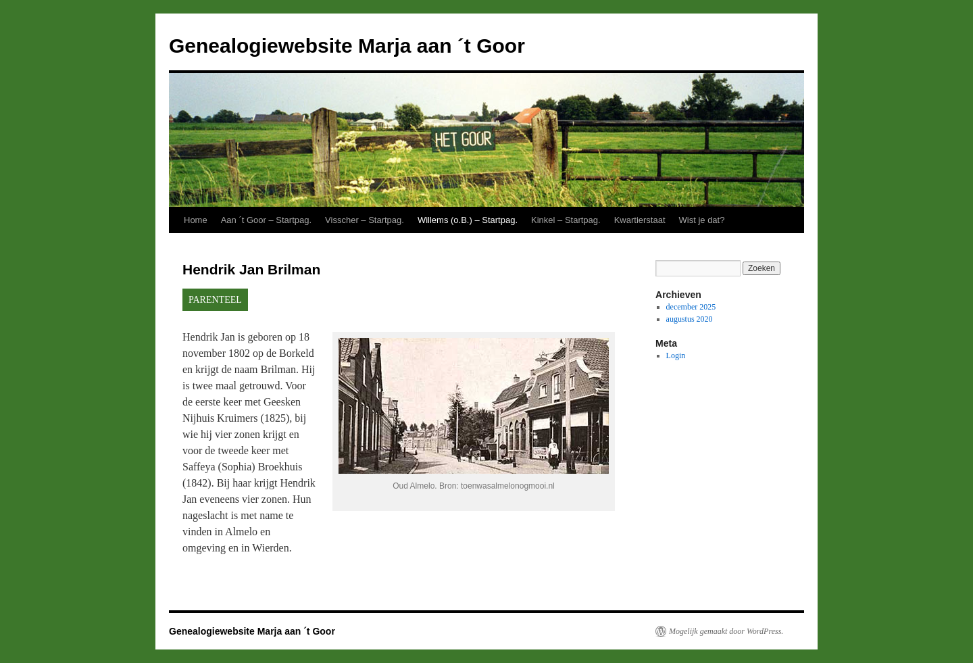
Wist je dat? (702, 220)
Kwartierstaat (640, 220)
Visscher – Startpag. (364, 220)
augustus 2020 (689, 319)
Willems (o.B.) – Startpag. (468, 220)
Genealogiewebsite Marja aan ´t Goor (347, 45)
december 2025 (691, 307)
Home (195, 220)
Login (676, 355)
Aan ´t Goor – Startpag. (266, 220)
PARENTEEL (215, 300)
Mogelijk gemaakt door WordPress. (726, 631)
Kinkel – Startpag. (566, 220)
